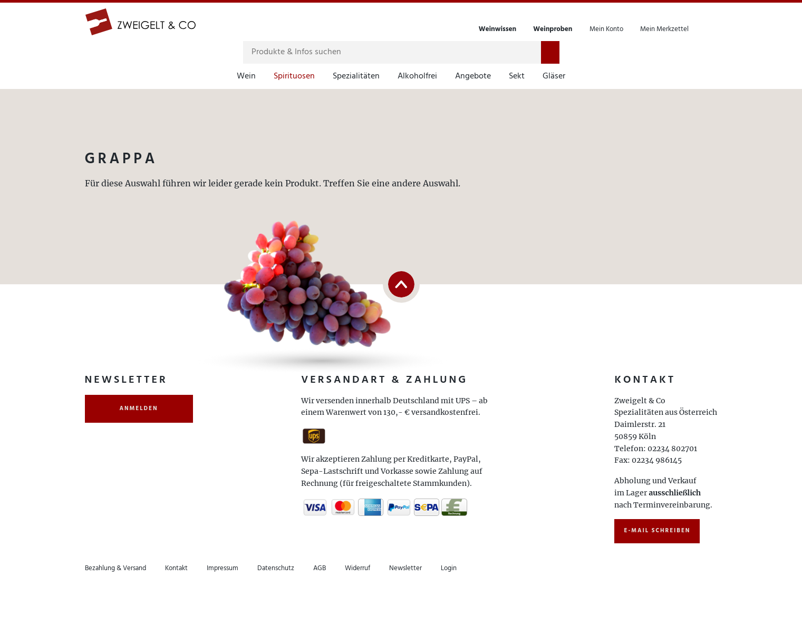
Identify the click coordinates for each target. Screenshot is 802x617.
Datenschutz (275, 568)
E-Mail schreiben (657, 530)
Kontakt (176, 568)
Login (449, 568)
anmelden (139, 408)
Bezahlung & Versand (115, 568)
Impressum (222, 568)
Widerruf (357, 568)
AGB (319, 568)
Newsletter (405, 568)
